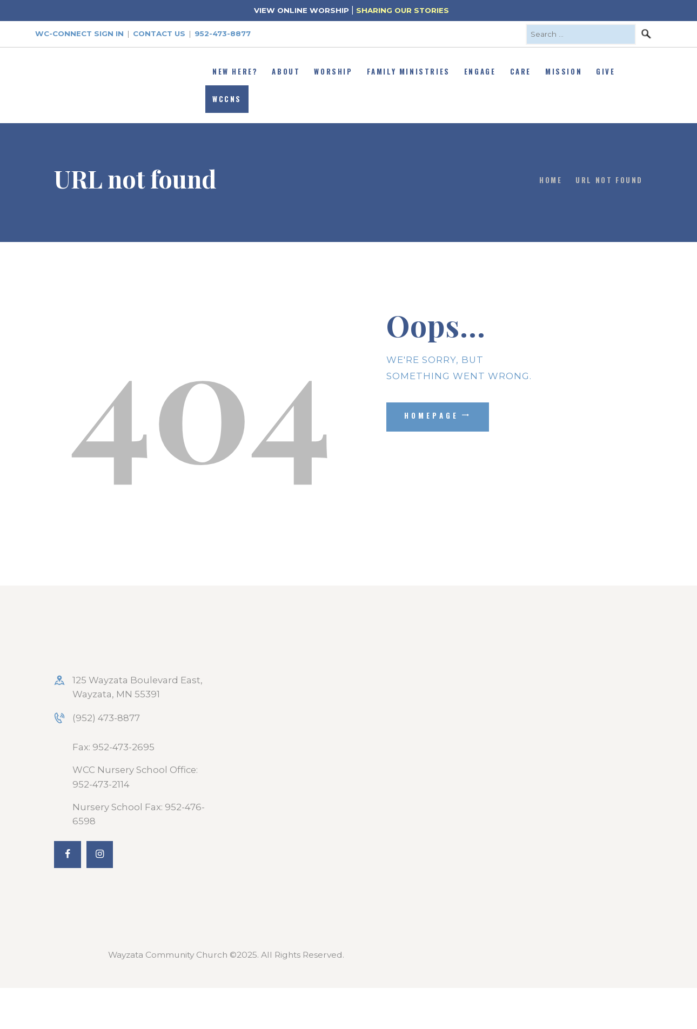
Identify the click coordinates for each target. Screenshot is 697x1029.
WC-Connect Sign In (79, 33)
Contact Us (159, 33)
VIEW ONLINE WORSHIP (301, 10)
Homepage (431, 415)
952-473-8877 (223, 33)
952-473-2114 (101, 784)
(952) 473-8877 (106, 717)
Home (550, 179)
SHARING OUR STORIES (402, 10)
